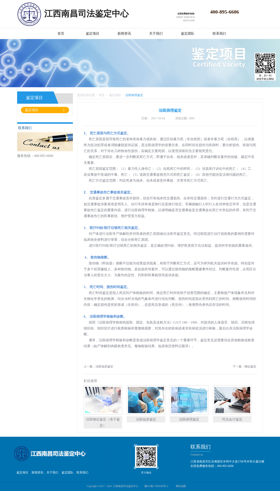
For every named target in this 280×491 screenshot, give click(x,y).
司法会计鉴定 (232, 419)
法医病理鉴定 (134, 95)
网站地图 (180, 486)
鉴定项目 (115, 95)
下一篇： (244, 366)
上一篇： (98, 366)
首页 (60, 33)
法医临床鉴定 (146, 419)
